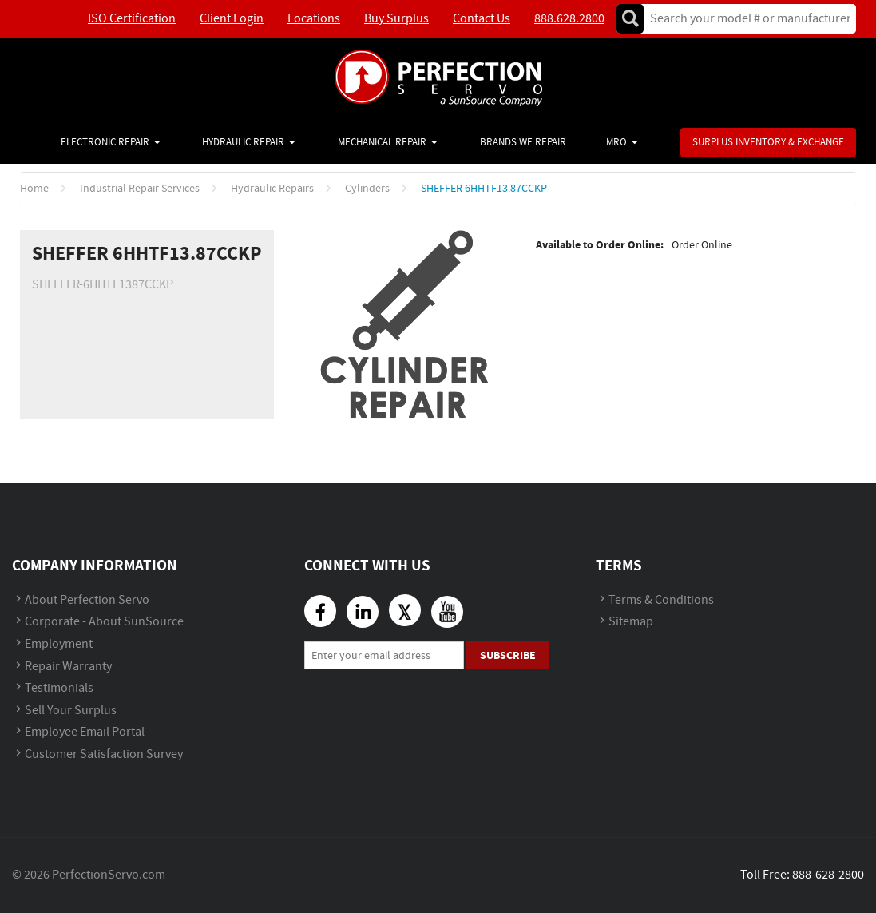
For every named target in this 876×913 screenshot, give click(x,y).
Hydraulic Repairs (272, 188)
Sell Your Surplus (71, 710)
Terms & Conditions (661, 600)
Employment (59, 644)
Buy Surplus (396, 18)
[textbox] (744, 19)
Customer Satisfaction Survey (104, 754)
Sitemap (630, 621)
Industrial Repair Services (140, 188)
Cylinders (367, 188)
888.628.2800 (569, 18)
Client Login (232, 18)
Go (630, 19)
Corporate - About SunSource (104, 621)
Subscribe (508, 655)
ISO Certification (132, 18)
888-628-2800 (828, 875)
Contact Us (481, 18)
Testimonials (59, 688)
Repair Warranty (68, 666)
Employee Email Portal (85, 732)
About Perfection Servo (87, 600)
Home (34, 188)
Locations (313, 18)
